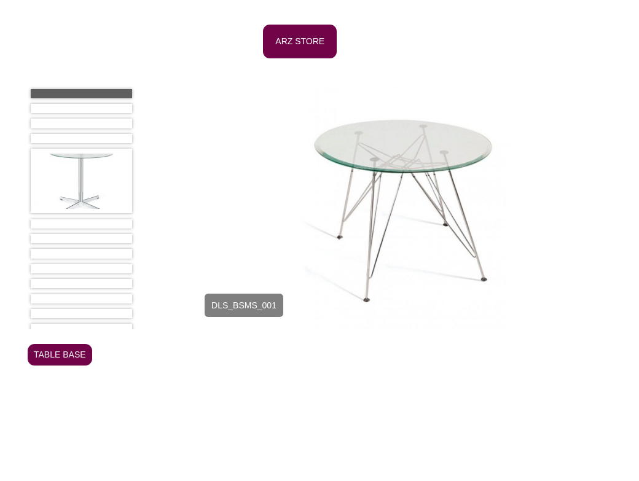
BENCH (295, 354)
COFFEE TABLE (195, 419)
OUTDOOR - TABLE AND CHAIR (408, 376)
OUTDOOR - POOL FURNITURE (389, 397)
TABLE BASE (60, 354)
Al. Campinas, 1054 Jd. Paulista (319, 459)
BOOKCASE (346, 354)
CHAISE (484, 354)
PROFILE (367, 41)
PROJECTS (521, 41)
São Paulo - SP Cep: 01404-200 (319, 476)
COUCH (527, 354)
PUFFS (480, 397)
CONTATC (189, 75)
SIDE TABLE (337, 419)
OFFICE (235, 41)
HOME (182, 41)
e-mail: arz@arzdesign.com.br (559, 476)
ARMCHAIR (186, 354)
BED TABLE (244, 354)
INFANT (178, 376)
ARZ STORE (299, 41)
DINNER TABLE (270, 419)
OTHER (317, 376)
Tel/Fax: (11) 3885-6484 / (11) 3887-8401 (539, 459)
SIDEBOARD (531, 397)
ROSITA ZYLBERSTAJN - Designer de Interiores (115, 476)
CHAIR (441, 354)
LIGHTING (226, 376)
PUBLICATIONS (441, 41)
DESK (567, 354)
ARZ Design (89, 41)
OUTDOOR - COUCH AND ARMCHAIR (238, 397)
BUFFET (399, 354)
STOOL (583, 397)
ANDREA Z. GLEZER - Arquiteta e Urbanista (108, 459)
